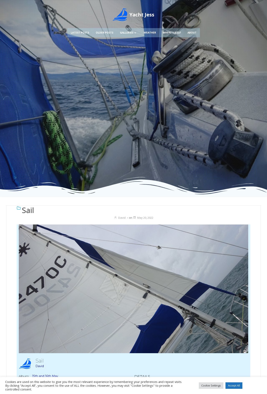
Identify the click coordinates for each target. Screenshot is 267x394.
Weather (150, 30)
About (192, 30)
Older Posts (104, 30)
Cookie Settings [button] (211, 385)
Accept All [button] (234, 385)
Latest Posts (80, 30)
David (120, 217)
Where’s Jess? (172, 30)
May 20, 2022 (143, 217)
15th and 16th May (45, 376)
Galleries (128, 30)
